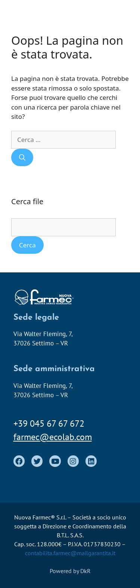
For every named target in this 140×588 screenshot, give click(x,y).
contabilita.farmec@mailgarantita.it (70, 553)
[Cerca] (22, 158)
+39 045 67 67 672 (48, 423)
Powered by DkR (70, 571)
